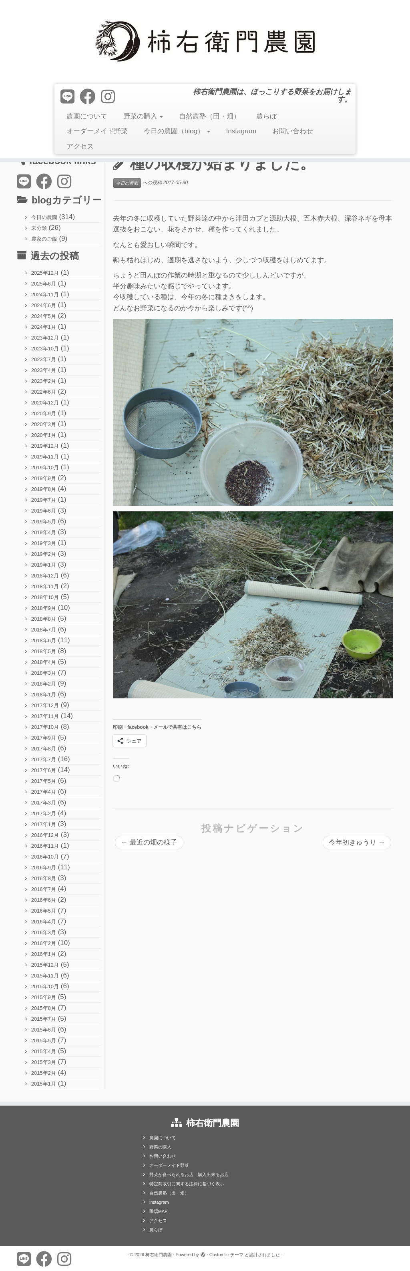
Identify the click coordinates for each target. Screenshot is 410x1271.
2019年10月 (45, 468)
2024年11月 (45, 295)
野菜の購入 (143, 116)
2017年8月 (43, 749)
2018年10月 (45, 597)
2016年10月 (45, 857)
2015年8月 (43, 1008)
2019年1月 (43, 565)
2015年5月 (43, 1041)
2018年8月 (43, 619)
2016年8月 (43, 878)
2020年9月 (43, 413)
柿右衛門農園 (158, 1254)
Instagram (241, 131)
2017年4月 (43, 792)
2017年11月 (45, 716)
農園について (86, 116)
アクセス (80, 146)
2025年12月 (45, 273)
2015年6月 (43, 1030)
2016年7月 (43, 889)
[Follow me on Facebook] (90, 97)
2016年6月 (43, 900)
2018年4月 (43, 662)
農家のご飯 (44, 239)
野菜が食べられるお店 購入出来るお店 (189, 1174)
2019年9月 (43, 478)
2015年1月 (43, 1084)
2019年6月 (43, 511)
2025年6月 (43, 284)
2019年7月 (43, 500)
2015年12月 (45, 965)
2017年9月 (43, 738)
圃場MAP (158, 1211)
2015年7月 (43, 1019)
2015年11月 (45, 976)
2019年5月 (43, 522)
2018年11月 (45, 586)
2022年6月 (43, 392)
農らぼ (266, 116)
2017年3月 (43, 803)
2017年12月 (45, 705)
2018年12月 (45, 576)
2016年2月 (43, 943)
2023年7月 (43, 359)
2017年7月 (43, 759)
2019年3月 (43, 543)
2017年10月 (45, 727)
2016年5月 (43, 911)
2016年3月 (43, 932)
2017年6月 (43, 770)
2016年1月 (43, 954)
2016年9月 (43, 868)
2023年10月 (45, 349)
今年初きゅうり (357, 842)
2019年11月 (45, 457)
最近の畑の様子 (149, 842)
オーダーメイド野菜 (97, 131)
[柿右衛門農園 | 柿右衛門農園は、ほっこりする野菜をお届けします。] (205, 41)
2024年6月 (43, 305)
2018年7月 (43, 630)
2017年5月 (43, 781)
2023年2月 (43, 381)
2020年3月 (43, 424)
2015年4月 (43, 1051)
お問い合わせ (292, 131)
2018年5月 (43, 651)
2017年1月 (43, 824)
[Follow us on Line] (70, 97)
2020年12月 (45, 403)
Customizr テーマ (226, 1254)
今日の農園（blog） (177, 131)
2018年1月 (43, 695)
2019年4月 (43, 532)
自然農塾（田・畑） (209, 116)
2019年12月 (45, 446)
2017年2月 (43, 813)
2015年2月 (43, 1073)
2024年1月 (43, 327)
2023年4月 (43, 370)
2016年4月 (43, 922)
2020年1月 (43, 435)
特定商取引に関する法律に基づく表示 (186, 1183)
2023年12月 (45, 338)
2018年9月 (43, 608)
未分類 (39, 228)
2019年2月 (43, 554)
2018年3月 (43, 673)
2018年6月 (43, 641)
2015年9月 (43, 997)
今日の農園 (44, 217)
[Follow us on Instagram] (110, 97)
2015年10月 (45, 986)
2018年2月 (43, 684)
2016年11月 (45, 846)
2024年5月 (43, 316)
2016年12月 (45, 835)
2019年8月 (43, 489)
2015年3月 (43, 1062)
